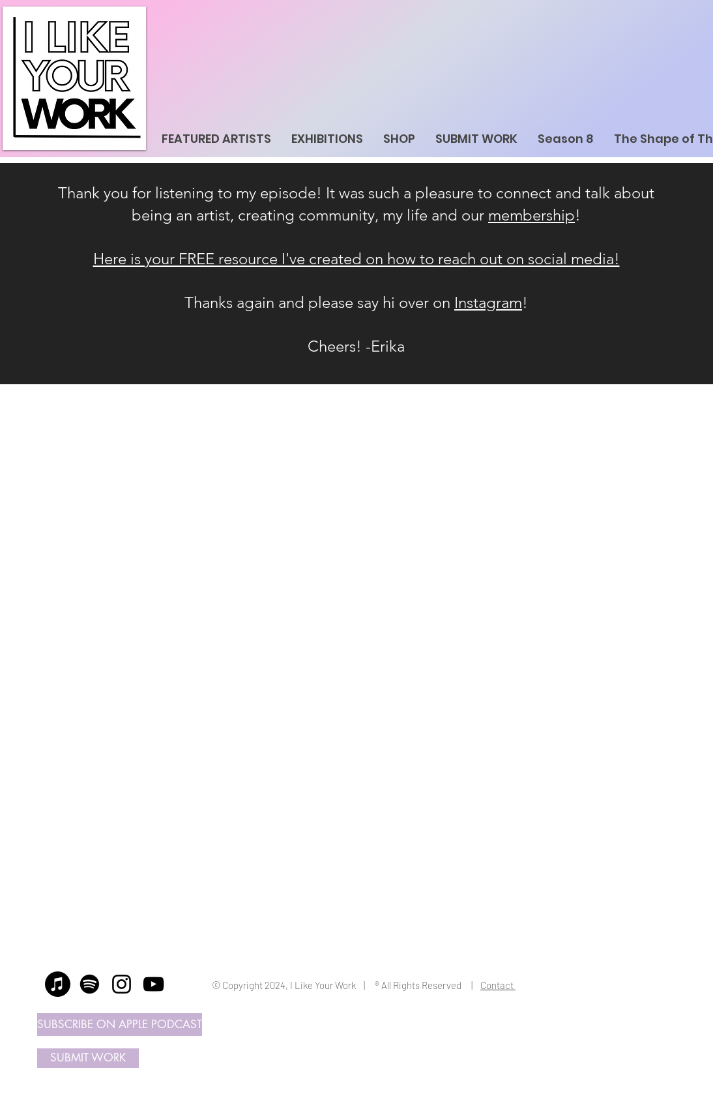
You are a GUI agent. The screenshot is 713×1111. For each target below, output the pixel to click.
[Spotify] (89, 984)
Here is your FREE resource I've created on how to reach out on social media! (356, 258)
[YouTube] (153, 984)
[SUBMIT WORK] (88, 1058)
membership (531, 214)
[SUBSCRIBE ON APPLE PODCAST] (119, 1024)
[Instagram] (121, 984)
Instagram (488, 302)
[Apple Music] (57, 984)
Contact (498, 985)
